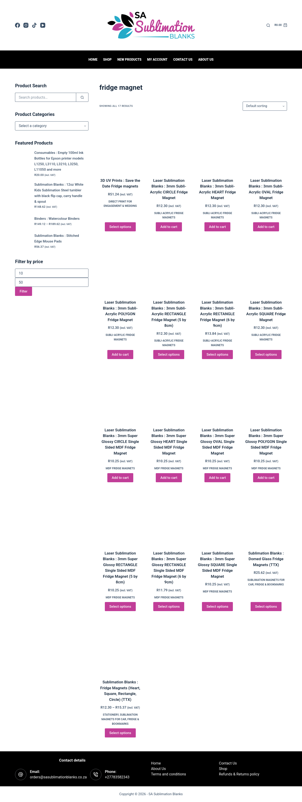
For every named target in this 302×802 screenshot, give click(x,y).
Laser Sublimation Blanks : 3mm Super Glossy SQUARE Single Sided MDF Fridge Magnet (217, 565)
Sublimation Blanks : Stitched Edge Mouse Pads (56, 238)
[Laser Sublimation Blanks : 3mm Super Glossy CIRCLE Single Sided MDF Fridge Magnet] (120, 394)
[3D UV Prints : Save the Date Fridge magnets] (120, 144)
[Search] (268, 25)
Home (93, 59)
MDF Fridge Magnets (120, 468)
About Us (206, 59)
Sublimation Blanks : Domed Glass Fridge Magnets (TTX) (266, 559)
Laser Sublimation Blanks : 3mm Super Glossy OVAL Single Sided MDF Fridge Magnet (217, 441)
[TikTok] (34, 25)
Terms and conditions (168, 774)
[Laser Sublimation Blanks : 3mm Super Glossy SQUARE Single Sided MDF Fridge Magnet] (217, 517)
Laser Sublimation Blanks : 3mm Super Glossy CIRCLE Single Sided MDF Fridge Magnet (120, 441)
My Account (157, 59)
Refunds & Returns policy (239, 774)
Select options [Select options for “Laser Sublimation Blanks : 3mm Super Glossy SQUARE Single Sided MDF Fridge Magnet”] (217, 607)
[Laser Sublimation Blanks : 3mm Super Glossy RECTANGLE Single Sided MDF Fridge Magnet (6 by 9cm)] (169, 517)
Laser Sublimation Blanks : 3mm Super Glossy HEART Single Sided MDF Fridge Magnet (169, 441)
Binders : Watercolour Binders (57, 219)
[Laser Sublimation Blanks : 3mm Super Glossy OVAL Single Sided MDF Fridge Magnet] (217, 394)
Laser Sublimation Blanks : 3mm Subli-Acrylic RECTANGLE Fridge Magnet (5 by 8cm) (168, 314)
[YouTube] (42, 25)
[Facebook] (17, 25)
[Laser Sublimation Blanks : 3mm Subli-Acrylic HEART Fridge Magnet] (217, 144)
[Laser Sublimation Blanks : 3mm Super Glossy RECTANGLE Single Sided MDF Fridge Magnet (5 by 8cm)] (120, 517)
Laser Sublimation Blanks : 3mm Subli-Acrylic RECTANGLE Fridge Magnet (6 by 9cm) (217, 314)
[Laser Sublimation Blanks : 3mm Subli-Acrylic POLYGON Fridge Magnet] (120, 266)
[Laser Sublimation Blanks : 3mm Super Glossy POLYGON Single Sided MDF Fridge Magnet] (266, 394)
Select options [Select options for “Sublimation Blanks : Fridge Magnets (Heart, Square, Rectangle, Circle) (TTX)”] (120, 733)
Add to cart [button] (168, 227)
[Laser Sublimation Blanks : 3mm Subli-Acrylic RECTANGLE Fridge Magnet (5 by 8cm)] (169, 266)
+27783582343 (117, 777)
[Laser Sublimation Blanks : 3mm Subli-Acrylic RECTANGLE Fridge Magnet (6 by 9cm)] (217, 266)
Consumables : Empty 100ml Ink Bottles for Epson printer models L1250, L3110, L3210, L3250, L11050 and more (59, 161)
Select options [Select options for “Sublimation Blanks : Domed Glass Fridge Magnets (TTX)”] (266, 607)
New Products (129, 59)
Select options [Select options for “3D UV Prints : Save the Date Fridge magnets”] (120, 227)
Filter (23, 291)
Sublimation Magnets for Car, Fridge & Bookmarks (120, 719)
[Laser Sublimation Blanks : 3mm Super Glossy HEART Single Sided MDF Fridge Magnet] (169, 394)
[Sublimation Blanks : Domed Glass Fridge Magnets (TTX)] (266, 517)
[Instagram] (25, 25)
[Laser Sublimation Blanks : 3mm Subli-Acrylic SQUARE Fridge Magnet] (266, 266)
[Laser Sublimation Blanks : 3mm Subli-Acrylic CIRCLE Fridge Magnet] (169, 144)
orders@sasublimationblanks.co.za (58, 777)
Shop (107, 59)
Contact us (183, 59)
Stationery (110, 714)
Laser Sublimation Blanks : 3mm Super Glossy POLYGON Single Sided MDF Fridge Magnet (266, 441)
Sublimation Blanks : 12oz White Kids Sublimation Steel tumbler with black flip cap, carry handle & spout (58, 192)
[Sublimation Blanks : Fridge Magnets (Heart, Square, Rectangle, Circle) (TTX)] (120, 646)
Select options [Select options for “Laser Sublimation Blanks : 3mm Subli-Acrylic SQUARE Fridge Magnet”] (266, 354)
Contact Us (228, 763)
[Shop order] (265, 106)
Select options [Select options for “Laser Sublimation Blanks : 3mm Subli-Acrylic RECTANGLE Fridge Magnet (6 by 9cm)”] (217, 354)
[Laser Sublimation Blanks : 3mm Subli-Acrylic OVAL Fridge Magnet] (266, 144)
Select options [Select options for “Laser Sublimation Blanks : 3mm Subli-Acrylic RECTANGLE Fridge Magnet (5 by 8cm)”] (169, 354)
